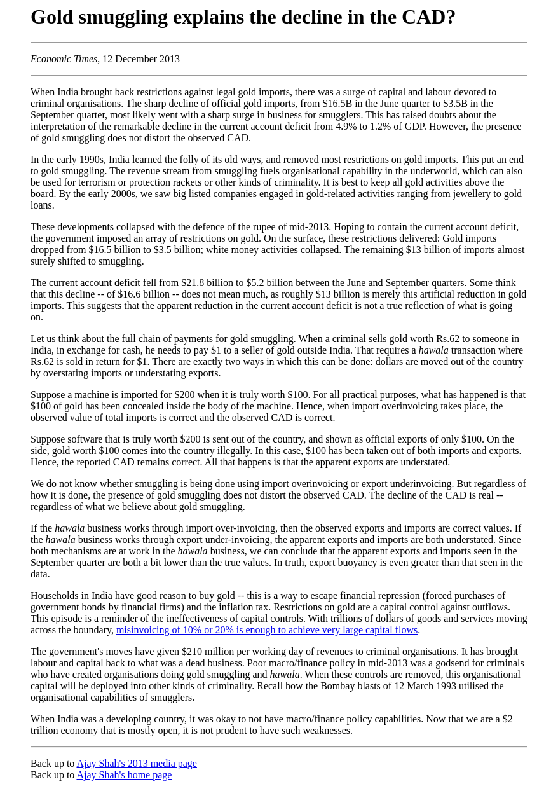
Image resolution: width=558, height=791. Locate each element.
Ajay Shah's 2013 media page (136, 763)
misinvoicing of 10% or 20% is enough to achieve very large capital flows (267, 629)
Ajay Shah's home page (124, 774)
